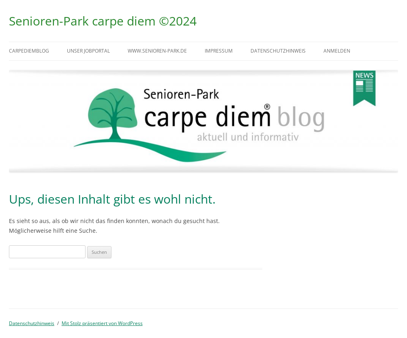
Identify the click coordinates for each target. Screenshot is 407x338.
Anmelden (336, 50)
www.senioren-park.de (157, 50)
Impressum (219, 50)
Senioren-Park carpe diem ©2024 (103, 21)
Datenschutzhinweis (278, 50)
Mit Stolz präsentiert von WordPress (102, 323)
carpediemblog (29, 50)
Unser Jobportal (88, 50)
